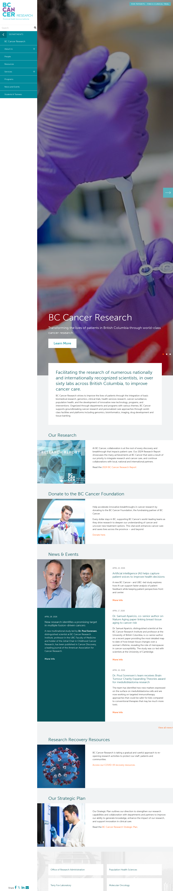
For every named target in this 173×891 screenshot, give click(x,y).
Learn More (62, 343)
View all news (165, 727)
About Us (20, 49)
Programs (8, 79)
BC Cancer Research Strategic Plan (119, 827)
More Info (50, 659)
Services (20, 71)
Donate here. (99, 534)
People (7, 56)
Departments (16, 34)
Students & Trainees (13, 94)
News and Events (12, 87)
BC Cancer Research (14, 41)
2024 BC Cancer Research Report (119, 467)
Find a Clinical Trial (150, 4)
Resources (9, 64)
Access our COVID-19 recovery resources (114, 765)
